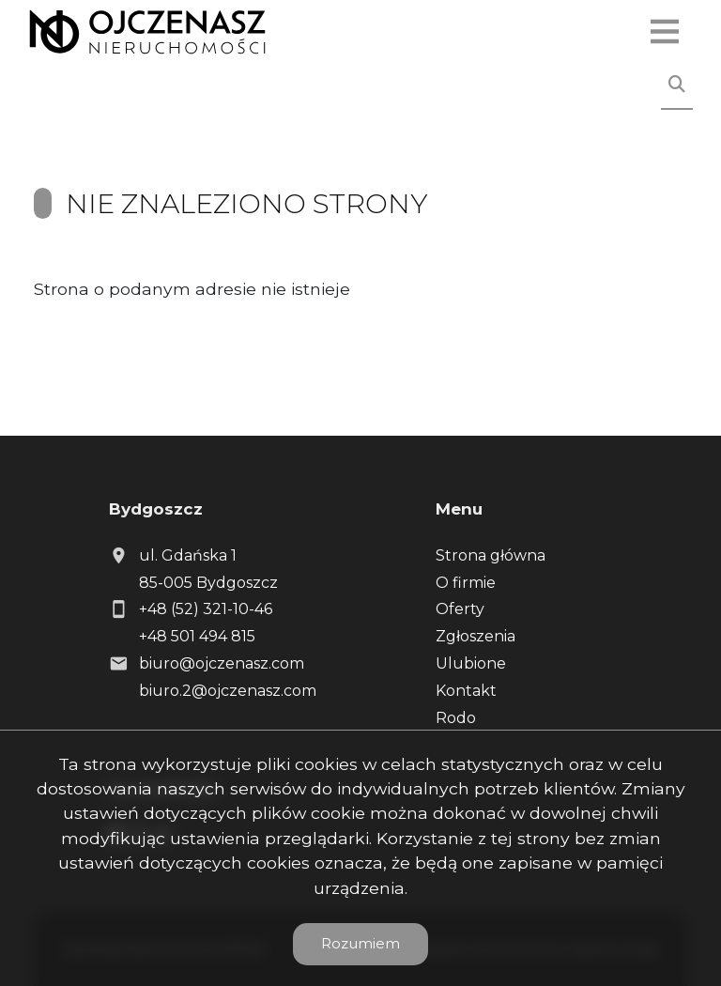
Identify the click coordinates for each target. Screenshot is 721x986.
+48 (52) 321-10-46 (205, 609)
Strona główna (490, 555)
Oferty (460, 609)
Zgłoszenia (475, 636)
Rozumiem (360, 943)
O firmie (466, 583)
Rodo (456, 718)
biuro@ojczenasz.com (221, 663)
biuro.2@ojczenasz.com (227, 691)
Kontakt (466, 691)
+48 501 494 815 (197, 636)
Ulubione (471, 663)
